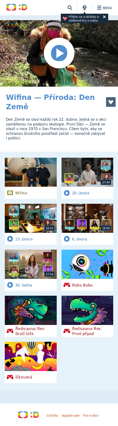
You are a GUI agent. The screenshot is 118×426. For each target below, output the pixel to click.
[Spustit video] (59, 53)
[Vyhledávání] (70, 7)
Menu (104, 7)
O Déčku (52, 415)
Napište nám (71, 415)
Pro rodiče (90, 415)
